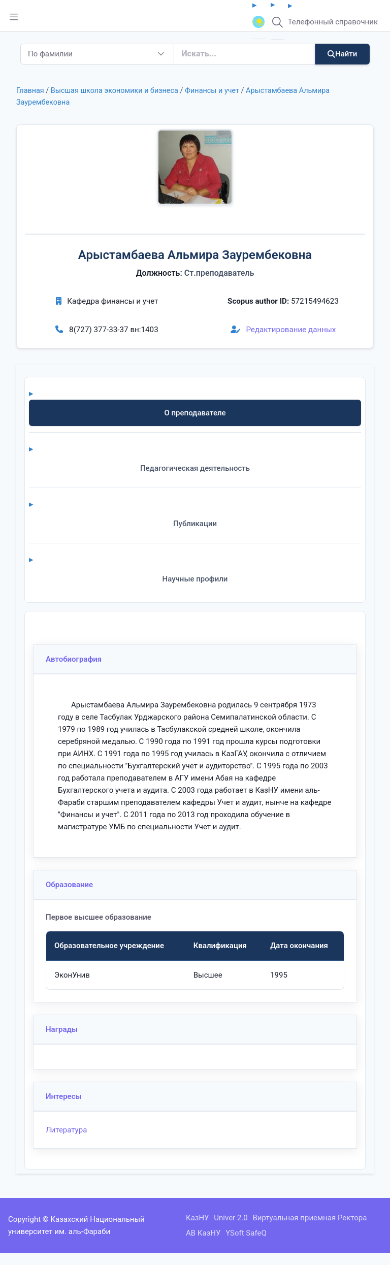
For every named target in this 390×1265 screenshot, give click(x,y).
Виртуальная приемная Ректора (309, 1217)
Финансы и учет (212, 90)
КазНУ (197, 1217)
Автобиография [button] (74, 659)
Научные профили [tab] (195, 578)
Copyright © (28, 1219)
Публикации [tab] (195, 523)
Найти (342, 53)
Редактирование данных (283, 329)
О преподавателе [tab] (194, 412)
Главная (30, 90)
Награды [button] (62, 1029)
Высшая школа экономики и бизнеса (114, 90)
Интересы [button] (64, 1096)
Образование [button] (69, 884)
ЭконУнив (72, 975)
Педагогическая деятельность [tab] (195, 468)
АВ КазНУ (203, 1233)
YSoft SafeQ (246, 1233)
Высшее (207, 975)
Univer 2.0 (230, 1217)
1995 (278, 975)
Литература (66, 1129)
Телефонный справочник (333, 21)
